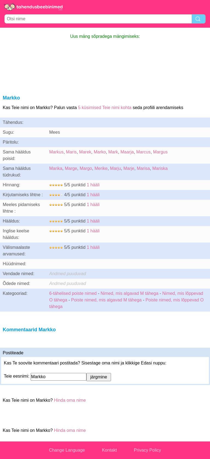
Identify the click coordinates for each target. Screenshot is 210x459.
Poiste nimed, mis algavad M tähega (106, 300)
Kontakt (109, 450)
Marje (128, 168)
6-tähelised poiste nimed (73, 293)
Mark (113, 152)
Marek (85, 152)
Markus (56, 152)
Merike (100, 168)
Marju (115, 168)
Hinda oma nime (70, 400)
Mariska (160, 168)
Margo (86, 168)
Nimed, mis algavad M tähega (130, 293)
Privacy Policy (147, 450)
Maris (71, 152)
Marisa (143, 168)
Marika (55, 168)
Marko (100, 152)
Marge (71, 168)
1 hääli (93, 185)
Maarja (127, 152)
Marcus (143, 152)
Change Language (67, 450)
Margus (160, 152)
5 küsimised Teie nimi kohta (104, 107)
